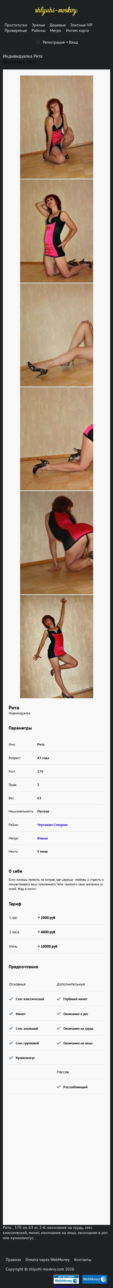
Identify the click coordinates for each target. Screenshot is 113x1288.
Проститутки (16, 25)
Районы (38, 30)
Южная (42, 838)
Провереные (16, 30)
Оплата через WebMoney (48, 1259)
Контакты (82, 1259)
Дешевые (58, 25)
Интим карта (77, 30)
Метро (55, 30)
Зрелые (38, 25)
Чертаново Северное (52, 825)
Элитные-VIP (81, 25)
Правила (13, 1259)
